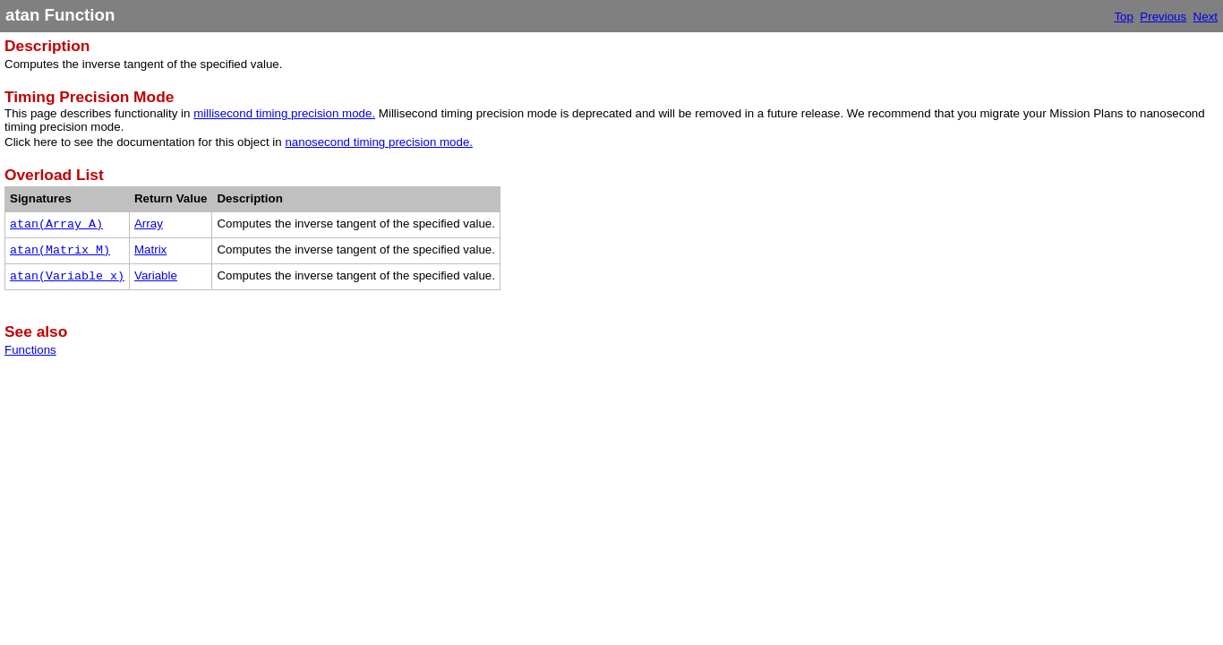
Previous (1163, 16)
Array (148, 223)
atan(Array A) (56, 224)
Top (1123, 16)
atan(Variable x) (67, 276)
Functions (30, 350)
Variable (155, 275)
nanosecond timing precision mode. (379, 142)
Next (1205, 16)
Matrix (150, 249)
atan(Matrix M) (60, 250)
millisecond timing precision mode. (284, 113)
